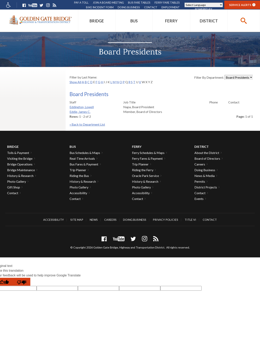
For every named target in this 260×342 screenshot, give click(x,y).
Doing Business (129, 7)
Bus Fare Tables (139, 2)
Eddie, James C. (80, 112)
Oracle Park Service (145, 176)
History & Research (20, 176)
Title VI (190, 219)
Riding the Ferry (142, 170)
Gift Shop (13, 187)
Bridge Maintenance (21, 170)
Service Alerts (242, 5)
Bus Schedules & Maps (85, 153)
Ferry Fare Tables (167, 2)
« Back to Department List (87, 124)
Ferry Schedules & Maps (148, 153)
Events (199, 199)
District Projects (205, 187)
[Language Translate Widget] (203, 5)
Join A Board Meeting (108, 2)
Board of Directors (207, 158)
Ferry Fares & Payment (147, 158)
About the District (206, 153)
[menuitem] (96, 21)
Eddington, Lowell (82, 107)
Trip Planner (78, 170)
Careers (199, 164)
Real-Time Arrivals (82, 158)
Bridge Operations (19, 164)
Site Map (76, 219)
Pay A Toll (81, 2)
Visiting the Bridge (19, 158)
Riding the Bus (79, 176)
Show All (75, 82)
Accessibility (78, 193)
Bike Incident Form (100, 7)
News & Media (204, 176)
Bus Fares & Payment (84, 164)
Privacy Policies (165, 219)
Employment (171, 7)
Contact (150, 7)
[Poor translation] (21, 282)
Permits (199, 181)
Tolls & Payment (18, 153)
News (94, 219)
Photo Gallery (16, 181)
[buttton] (243, 21)
